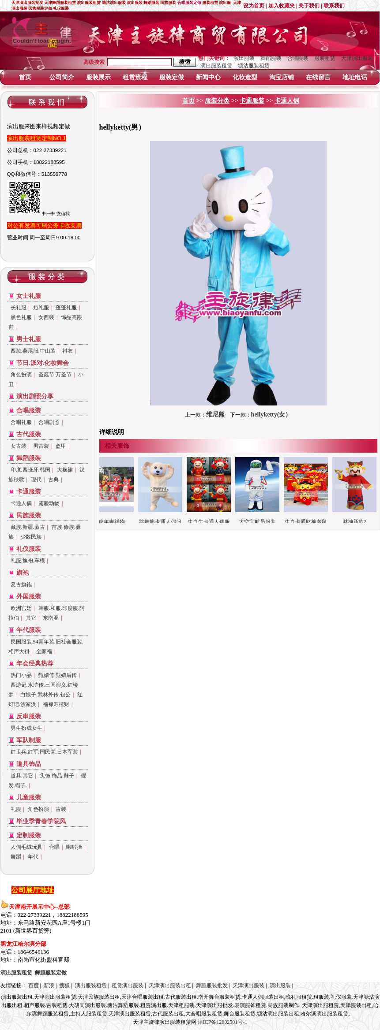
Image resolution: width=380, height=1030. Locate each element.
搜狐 (64, 985)
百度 (33, 985)
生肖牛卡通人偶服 (211, 522)
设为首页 (253, 6)
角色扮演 (21, 375)
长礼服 (18, 308)
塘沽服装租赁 (254, 66)
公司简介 (61, 77)
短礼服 (41, 308)
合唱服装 (298, 58)
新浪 (49, 985)
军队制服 (28, 740)
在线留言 (318, 77)
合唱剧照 (49, 422)
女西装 (46, 317)
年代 (33, 857)
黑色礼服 (21, 317)
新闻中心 (208, 77)
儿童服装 (28, 797)
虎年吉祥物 (114, 522)
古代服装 (28, 434)
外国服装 (28, 596)
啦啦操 (74, 847)
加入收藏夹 (281, 6)
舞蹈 (16, 857)
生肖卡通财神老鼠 (308, 522)
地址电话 (354, 77)
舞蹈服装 (271, 58)
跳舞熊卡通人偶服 (163, 522)
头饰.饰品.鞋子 (57, 776)
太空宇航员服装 (259, 522)
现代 (36, 479)
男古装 (41, 446)
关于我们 (309, 6)
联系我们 (334, 6)
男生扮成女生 (26, 728)
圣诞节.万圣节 (54, 375)
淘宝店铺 (281, 77)
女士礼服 (28, 296)
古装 (61, 809)
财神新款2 (357, 522)
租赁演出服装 (127, 985)
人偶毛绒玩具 (26, 847)
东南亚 (51, 618)
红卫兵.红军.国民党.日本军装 (44, 752)
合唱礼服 (21, 422)
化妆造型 (245, 77)
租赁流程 (135, 77)
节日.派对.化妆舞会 (42, 363)
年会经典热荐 (34, 663)
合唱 (54, 847)
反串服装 (28, 716)
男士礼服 (28, 339)
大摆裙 (65, 470)
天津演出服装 (357, 58)
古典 (53, 479)
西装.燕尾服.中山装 (33, 351)
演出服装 (244, 58)
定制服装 (28, 835)
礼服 (16, 809)
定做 (51, 973)
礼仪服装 (28, 549)
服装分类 (217, 100)
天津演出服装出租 (170, 985)
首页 (25, 77)
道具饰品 (28, 764)
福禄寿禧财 (56, 704)
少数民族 (30, 537)
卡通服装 (28, 491)
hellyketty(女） (271, 414)
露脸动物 (49, 503)
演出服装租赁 (216, 66)
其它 (31, 618)
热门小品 (21, 675)
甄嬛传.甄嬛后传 (57, 675)
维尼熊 (215, 414)
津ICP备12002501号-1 (223, 1022)
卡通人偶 (21, 503)
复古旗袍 (21, 584)
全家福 (44, 651)
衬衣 (67, 351)
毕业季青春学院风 (41, 821)
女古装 (18, 446)
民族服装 (28, 515)
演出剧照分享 (34, 396)
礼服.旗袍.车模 (28, 561)
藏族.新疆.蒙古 (28, 527)
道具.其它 (22, 776)
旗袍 (22, 572)
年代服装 (28, 630)
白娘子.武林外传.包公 (45, 695)
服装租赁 (324, 58)
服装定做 (171, 77)
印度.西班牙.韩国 (30, 470)
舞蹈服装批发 (212, 985)
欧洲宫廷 (21, 608)
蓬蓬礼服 (66, 308)
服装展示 (98, 77)
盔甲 (61, 446)
